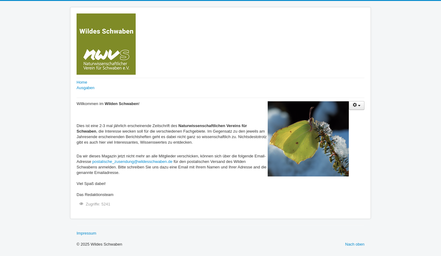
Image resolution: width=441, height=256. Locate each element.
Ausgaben (86, 87)
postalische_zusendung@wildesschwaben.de (132, 161)
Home (82, 82)
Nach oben (354, 244)
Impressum (86, 233)
